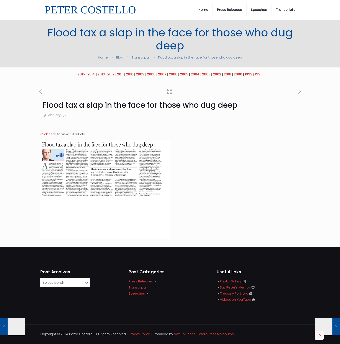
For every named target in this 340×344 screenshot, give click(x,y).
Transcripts (141, 57)
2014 (91, 74)
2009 (140, 74)
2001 (227, 74)
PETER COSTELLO (90, 10)
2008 (151, 74)
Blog (119, 57)
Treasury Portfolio (234, 293)
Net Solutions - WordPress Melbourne (204, 334)
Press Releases (141, 281)
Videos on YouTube (235, 299)
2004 (195, 74)
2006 (173, 74)
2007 (162, 74)
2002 (217, 74)
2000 (238, 74)
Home (103, 57)
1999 (248, 74)
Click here (48, 134)
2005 (184, 74)
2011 (120, 74)
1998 (259, 74)
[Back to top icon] (319, 335)
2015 (81, 74)
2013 (101, 74)
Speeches (137, 293)
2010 (129, 74)
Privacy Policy (139, 334)
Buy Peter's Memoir (235, 287)
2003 (206, 74)
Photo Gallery (231, 281)
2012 (110, 74)
